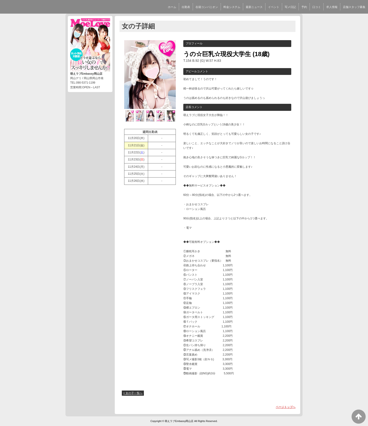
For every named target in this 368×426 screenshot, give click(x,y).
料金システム (231, 7)
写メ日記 (290, 7)
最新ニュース (254, 7)
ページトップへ (285, 407)
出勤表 (186, 7)
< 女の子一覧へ (132, 393)
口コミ (316, 7)
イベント (273, 7)
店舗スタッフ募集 (354, 7)
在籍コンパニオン (207, 7)
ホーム (172, 7)
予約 (304, 7)
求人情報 (331, 7)
